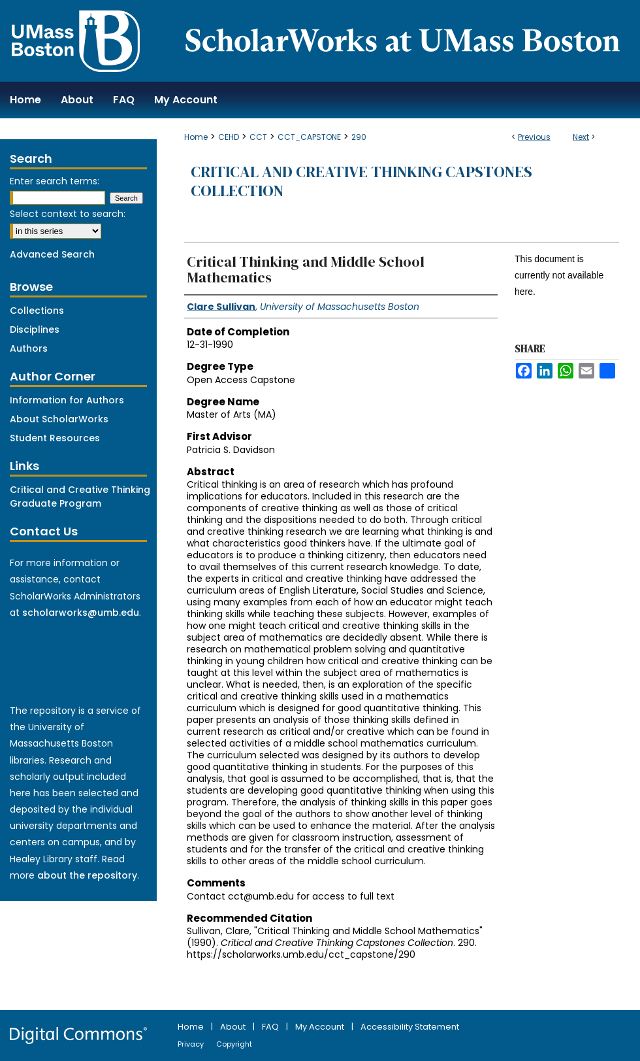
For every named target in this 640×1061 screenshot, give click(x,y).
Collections (37, 310)
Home (196, 137)
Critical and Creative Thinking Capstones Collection (361, 181)
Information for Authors (67, 400)
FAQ (271, 1026)
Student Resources (55, 438)
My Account (320, 1026)
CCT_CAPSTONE (309, 137)
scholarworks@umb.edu (80, 612)
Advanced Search (52, 254)
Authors (29, 348)
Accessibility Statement (409, 1026)
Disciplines (34, 329)
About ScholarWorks (59, 419)
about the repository (87, 875)
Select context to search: (67, 213)
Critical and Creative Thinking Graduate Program (80, 496)
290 (358, 137)
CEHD (228, 137)
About (234, 1026)
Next (581, 137)
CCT (258, 137)
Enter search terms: (54, 181)
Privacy (192, 1044)
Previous (534, 137)
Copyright (234, 1044)
